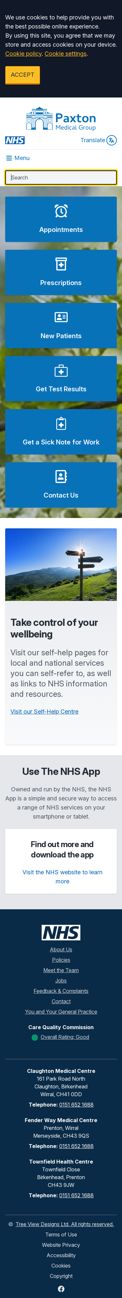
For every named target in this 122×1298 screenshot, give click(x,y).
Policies (61, 960)
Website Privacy (61, 1245)
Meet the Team (61, 970)
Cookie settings (66, 53)
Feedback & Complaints (61, 991)
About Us (61, 949)
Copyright (61, 1276)
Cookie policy (23, 53)
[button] (61, 219)
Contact (61, 1001)
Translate (98, 140)
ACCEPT (22, 74)
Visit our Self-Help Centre (44, 711)
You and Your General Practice (61, 1011)
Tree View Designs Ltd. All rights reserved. (65, 1224)
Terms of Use (61, 1234)
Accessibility (61, 1255)
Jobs (61, 980)
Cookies (61, 1265)
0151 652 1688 (76, 1104)
